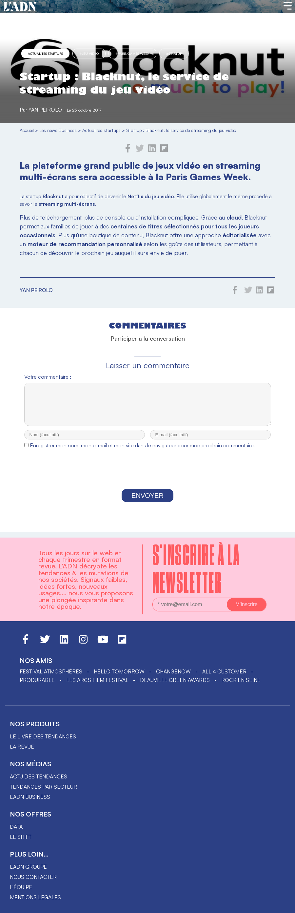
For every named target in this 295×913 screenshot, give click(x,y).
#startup (174, 53)
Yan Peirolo (45, 109)
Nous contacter (33, 877)
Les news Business (58, 130)
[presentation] (147, 476)
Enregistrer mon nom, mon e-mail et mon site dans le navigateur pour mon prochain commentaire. (142, 451)
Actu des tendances (38, 776)
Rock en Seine (241, 680)
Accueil (27, 130)
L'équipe (21, 887)
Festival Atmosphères (51, 671)
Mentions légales (35, 897)
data (16, 826)
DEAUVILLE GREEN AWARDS (175, 680)
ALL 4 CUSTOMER (224, 671)
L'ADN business (30, 797)
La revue (22, 746)
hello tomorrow (119, 671)
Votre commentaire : (47, 376)
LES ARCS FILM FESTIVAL (97, 680)
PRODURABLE (37, 680)
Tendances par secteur (43, 786)
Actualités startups (45, 53)
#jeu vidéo (89, 53)
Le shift (20, 837)
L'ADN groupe (28, 866)
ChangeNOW (173, 671)
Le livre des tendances (43, 736)
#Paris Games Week (132, 53)
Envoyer (147, 501)
